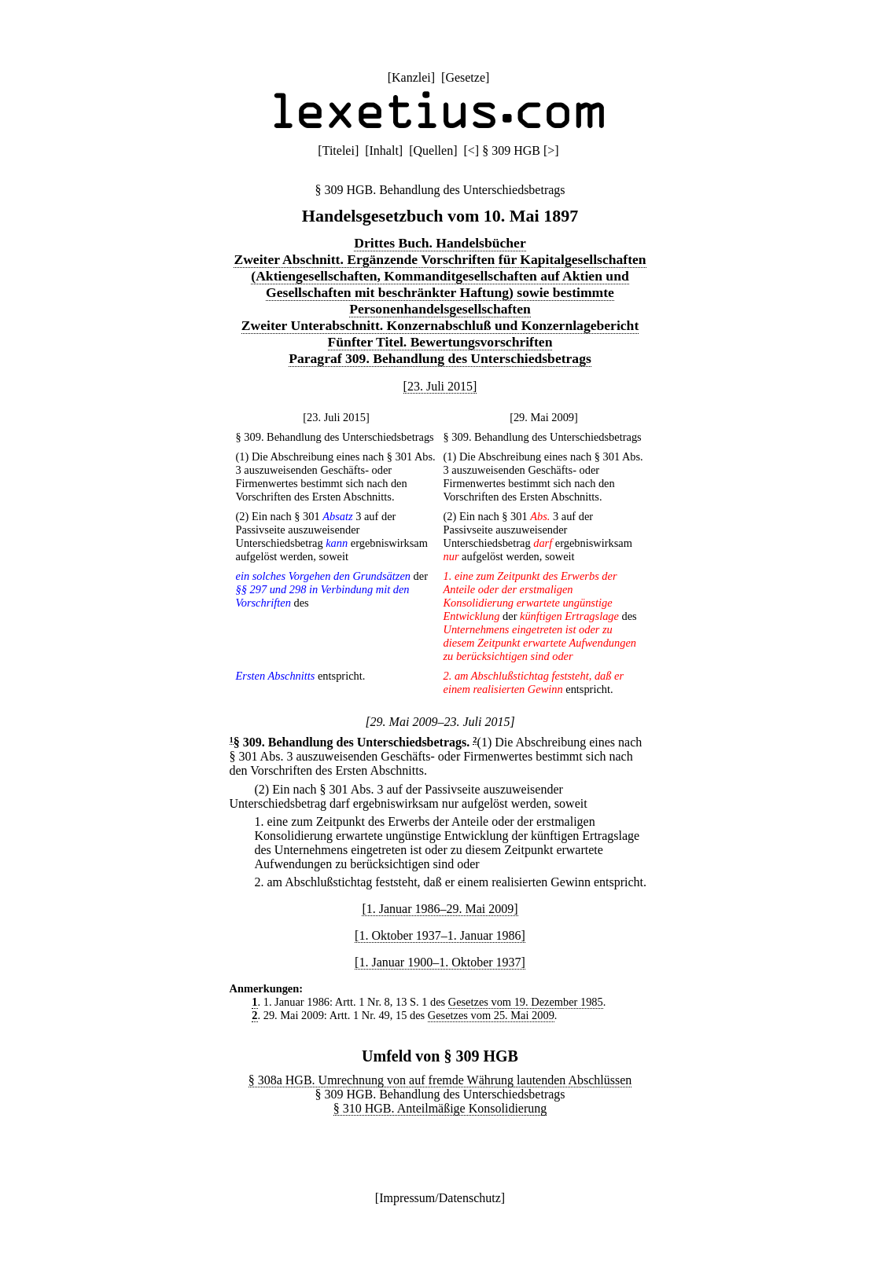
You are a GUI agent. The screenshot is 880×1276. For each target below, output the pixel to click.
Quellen (434, 150)
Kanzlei (411, 77)
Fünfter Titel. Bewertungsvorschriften (440, 342)
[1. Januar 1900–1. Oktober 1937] (440, 962)
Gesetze (465, 77)
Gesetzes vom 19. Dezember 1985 (525, 1002)
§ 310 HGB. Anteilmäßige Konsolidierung (440, 1108)
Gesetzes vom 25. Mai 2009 (491, 1015)
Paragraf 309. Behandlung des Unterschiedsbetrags (440, 358)
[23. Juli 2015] (440, 386)
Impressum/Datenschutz (440, 1197)
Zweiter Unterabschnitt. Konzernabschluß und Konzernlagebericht (440, 325)
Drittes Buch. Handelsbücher (439, 243)
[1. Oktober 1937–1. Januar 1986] (440, 935)
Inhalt (384, 150)
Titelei (338, 150)
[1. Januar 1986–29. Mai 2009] (439, 908)
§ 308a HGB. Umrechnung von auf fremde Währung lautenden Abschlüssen (440, 1080)
